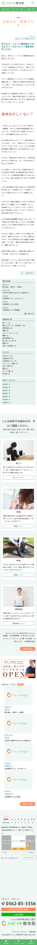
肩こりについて (18, 477)
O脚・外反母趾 (26, 638)
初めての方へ (6, 9)
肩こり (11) (6, 323)
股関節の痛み (30, 641)
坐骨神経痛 (14, 635)
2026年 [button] (6, 384)
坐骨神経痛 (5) (7, 338)
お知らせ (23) (7, 356)
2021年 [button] (6, 396)
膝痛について (18, 575)
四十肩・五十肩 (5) (9, 340)
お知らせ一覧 (27, 804)
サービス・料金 (18, 9)
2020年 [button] (6, 399)
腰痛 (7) (5, 335)
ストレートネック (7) (10, 333)
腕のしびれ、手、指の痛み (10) (13, 325)
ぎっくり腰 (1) (7, 371)
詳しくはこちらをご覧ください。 (10, 858)
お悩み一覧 (31, 9)
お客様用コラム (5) (9, 361)
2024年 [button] (6, 387)
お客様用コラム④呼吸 (10, 304)
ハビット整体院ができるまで (28, 38)
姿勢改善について (18, 623)
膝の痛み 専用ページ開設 (11, 287)
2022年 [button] (6, 393)
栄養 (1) (5, 368)
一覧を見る (30, 313)
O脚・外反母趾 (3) (9, 346)
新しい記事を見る (27, 273)
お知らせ (18, 38)
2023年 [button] (6, 390)
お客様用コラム (8, 766)
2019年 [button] (6, 402)
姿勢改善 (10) (7, 328)
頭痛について (18, 526)
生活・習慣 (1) (7, 366)
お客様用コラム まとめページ (13, 298)
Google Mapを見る (29, 857)
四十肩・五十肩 (27, 635)
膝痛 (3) (5, 343)
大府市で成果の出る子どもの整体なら (15, 292)
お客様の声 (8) (7, 358)
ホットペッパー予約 (18, 909)
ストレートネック (10, 638)
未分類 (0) (6, 373)
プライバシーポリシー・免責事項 (24, 932)
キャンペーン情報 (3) (10, 363)
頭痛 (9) (5, 330)
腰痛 (5, 635)
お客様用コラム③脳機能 (11, 310)
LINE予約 (18, 914)
